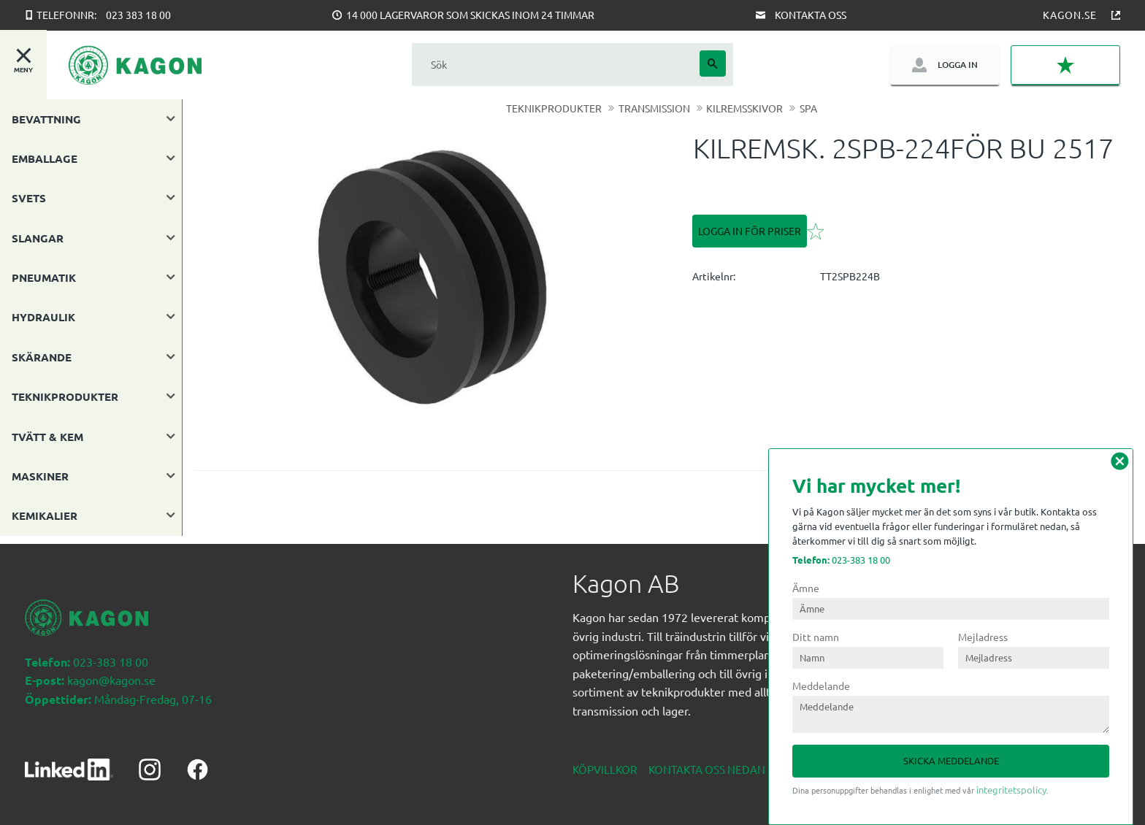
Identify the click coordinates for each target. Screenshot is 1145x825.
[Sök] (713, 63)
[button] (1065, 65)
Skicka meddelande (951, 760)
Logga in (958, 64)
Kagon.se (1070, 14)
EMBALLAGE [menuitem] (44, 158)
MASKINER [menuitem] (40, 476)
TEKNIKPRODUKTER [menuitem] (65, 396)
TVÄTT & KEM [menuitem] (47, 436)
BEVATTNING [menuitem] (46, 119)
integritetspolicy (1011, 789)
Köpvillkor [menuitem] (604, 761)
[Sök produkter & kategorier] (555, 64)
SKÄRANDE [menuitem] (42, 357)
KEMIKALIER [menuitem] (44, 515)
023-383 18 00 (841, 559)
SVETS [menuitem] (29, 198)
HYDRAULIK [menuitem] (43, 317)
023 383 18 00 (138, 14)
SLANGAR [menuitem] (38, 238)
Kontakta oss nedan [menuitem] (706, 761)
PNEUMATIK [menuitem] (44, 277)
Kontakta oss (810, 14)
